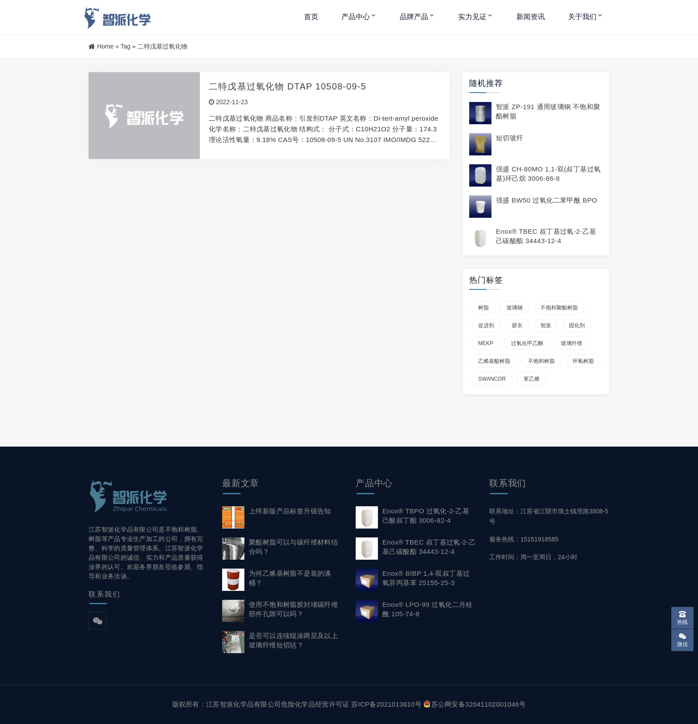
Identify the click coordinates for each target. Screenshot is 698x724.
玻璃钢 (515, 308)
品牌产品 (414, 16)
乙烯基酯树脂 (494, 361)
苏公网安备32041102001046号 (475, 704)
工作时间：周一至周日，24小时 (533, 557)
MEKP (485, 343)
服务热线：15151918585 (524, 539)
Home (105, 46)
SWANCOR (492, 379)
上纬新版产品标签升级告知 (290, 511)
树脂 (483, 308)
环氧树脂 (583, 361)
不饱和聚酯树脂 (559, 308)
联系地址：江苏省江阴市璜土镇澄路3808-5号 (549, 516)
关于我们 (582, 16)
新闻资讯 (530, 16)
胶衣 (517, 325)
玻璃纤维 (571, 343)
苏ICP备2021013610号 (386, 704)
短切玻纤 (510, 138)
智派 (545, 325)
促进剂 (486, 325)
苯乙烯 (532, 379)
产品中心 (355, 16)
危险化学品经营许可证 (315, 704)
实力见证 (472, 16)
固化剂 (577, 325)
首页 (311, 16)
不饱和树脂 (541, 361)
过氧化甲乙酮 (527, 343)
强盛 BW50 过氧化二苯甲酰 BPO (546, 200)
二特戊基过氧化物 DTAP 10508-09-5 (287, 86)
